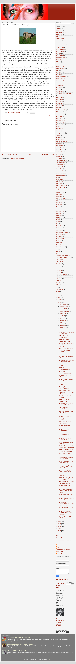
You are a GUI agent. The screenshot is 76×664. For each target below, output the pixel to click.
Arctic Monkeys (60, 49)
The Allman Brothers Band (63, 257)
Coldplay (58, 89)
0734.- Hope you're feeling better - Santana (66, 499)
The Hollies (59, 268)
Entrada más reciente (10, 154)
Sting (57, 249)
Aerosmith (59, 30)
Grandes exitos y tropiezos (63, 540)
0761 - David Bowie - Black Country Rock (66, 332)
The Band (59, 259)
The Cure (58, 264)
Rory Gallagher (60, 238)
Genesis (58, 131)
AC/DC (58, 28)
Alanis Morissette (61, 32)
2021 (59, 524)
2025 (59, 297)
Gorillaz (58, 135)
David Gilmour (21, 115)
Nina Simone (59, 204)
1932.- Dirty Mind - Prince (60, 585)
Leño (57, 177)
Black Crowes (60, 66)
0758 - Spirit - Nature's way (66, 354)
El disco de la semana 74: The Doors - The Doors (20, 644)
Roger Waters (5, 117)
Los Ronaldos (60, 181)
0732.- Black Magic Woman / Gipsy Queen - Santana (66, 513)
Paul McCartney (60, 211)
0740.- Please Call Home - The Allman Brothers (66, 461)
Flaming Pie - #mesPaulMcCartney (65, 387)
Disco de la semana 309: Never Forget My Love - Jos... (66, 491)
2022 (59, 521)
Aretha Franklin (60, 51)
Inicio (30, 154)
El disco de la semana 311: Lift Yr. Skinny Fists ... (66, 404)
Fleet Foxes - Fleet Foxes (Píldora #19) (66, 396)
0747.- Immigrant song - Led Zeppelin (65, 422)
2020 (59, 526)
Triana (58, 285)
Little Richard (59, 179)
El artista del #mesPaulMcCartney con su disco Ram (66, 503)
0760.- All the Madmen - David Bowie (65, 336)
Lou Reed (59, 183)
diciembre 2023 (64, 304)
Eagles (58, 107)
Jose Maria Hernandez (63, 549)
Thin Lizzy (59, 280)
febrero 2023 (63, 327)
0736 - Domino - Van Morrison (64, 486)
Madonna (58, 190)
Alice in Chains (60, 38)
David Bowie (59, 97)
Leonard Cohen (60, 175)
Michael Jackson (60, 198)
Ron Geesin (13, 117)
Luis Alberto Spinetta (61, 185)
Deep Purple (59, 99)
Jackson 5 (59, 147)
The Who (58, 278)
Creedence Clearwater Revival (64, 93)
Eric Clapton (59, 116)
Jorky (58, 547)
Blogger (50, 659)
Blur (57, 70)
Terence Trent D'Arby (62, 255)
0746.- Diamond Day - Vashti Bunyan (65, 426)
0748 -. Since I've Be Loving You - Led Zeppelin (65, 418)
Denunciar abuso (62, 579)
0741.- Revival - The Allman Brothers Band (65, 454)
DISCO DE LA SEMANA (60, 621)
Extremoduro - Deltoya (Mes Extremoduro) (18, 637)
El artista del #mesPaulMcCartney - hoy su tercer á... (65, 434)
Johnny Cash (59, 166)
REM (57, 223)
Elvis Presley (59, 114)
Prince (58, 219)
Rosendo (58, 240)
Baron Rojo (59, 59)
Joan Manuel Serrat (61, 160)
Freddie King (59, 126)
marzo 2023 (63, 325)
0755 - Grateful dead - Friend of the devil (65, 368)
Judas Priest (59, 169)
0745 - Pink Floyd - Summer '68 (64, 430)
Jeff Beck (58, 154)
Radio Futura (59, 226)
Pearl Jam (59, 213)
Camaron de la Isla (61, 81)
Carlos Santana (60, 83)
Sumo (57, 253)
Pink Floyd (48, 115)
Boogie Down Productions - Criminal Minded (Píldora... (66, 350)
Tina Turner (59, 283)
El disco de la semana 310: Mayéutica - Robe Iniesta (66, 446)
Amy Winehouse (60, 43)
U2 (57, 287)
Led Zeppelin (59, 171)
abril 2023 (62, 323)
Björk (57, 64)
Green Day (59, 137)
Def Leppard (59, 101)
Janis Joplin (59, 152)
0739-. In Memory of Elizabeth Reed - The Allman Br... (65, 466)
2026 (59, 295)
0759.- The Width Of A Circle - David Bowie (65, 340)
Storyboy (59, 553)
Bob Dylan (59, 72)
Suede (58, 251)
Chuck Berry (59, 87)
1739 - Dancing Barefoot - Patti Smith (17, 650)
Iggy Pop (58, 143)
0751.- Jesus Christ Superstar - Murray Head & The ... (66, 392)
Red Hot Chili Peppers (62, 232)
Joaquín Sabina (60, 162)
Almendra (58, 40)
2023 (59, 302)
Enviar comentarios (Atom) (17, 158)
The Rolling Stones (61, 274)
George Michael (60, 133)
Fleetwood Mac (60, 120)
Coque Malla (59, 91)
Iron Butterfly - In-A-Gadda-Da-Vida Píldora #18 (66, 482)
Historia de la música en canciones (34, 115)
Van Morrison (59, 289)
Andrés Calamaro (61, 45)
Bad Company (60, 55)
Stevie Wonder (60, 247)
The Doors (59, 266)
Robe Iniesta (59, 234)
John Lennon (59, 164)
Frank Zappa (59, 124)
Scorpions (59, 242)
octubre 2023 (63, 309)
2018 (59, 531)
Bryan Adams (60, 78)
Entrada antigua (48, 154)
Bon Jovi (58, 74)
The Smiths (59, 276)
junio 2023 (63, 318)
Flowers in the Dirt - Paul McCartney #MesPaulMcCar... (66, 412)
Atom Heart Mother (11, 115)
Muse (57, 200)
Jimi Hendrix (59, 158)
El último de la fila (61, 109)
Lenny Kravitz (60, 173)
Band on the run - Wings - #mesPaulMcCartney (66, 471)
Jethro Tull (59, 156)
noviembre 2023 (64, 306)
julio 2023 (62, 316)
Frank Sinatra (60, 122)
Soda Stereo (59, 245)
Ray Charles (59, 230)
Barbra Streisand (60, 57)
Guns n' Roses (60, 139)
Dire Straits (59, 103)
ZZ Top (58, 291)
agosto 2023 (63, 313)
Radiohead (59, 228)
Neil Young (59, 202)
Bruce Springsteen (61, 76)
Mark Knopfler (60, 192)
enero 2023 (63, 330)
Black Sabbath (60, 68)
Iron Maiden (59, 145)
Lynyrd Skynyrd (60, 188)
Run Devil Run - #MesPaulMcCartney (65, 372)
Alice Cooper (59, 36)
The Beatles (59, 261)
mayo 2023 (63, 320)
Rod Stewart (59, 236)
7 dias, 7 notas (9, 6)
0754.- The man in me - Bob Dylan (65, 376)
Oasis (57, 209)
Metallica (58, 196)
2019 (59, 528)
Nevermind (60, 551)
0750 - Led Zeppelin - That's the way (65, 400)
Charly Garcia (60, 85)
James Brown (60, 150)
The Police (59, 272)
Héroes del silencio (61, 141)
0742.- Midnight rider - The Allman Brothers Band (66, 450)
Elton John (59, 112)
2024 (59, 299)
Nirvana (58, 207)
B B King (58, 53)
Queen (58, 221)
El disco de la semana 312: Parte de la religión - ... (66, 360)
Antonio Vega (60, 47)
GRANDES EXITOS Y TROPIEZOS (59, 626)
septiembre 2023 (64, 311)
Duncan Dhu (59, 105)
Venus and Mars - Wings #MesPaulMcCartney (66, 458)
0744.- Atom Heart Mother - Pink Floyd (66, 439)
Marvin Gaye (59, 194)
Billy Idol (58, 62)
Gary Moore (59, 128)
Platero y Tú (59, 217)
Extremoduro (59, 118)
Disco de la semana (61, 538)
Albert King (59, 34)
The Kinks (59, 270)
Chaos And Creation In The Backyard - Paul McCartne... (66, 345)
